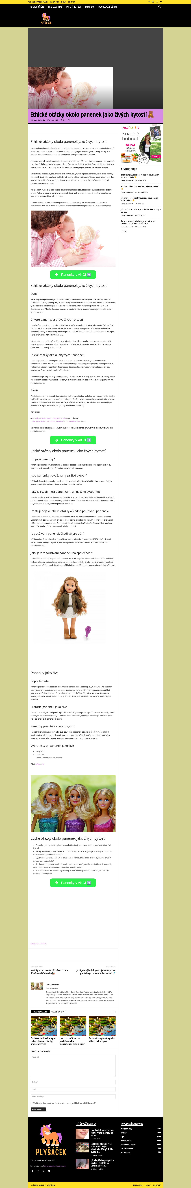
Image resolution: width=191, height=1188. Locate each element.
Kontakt (71, 2)
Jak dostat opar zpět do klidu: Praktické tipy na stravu (102, 1132)
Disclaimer (54, 2)
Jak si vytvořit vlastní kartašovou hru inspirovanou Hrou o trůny (72, 1041)
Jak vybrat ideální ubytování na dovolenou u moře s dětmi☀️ (139, 199)
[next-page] (114, 1011)
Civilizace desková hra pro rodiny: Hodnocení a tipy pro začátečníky (43, 1041)
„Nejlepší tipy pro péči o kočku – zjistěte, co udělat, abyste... (102, 1163)
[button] (159, 7)
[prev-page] (111, 1011)
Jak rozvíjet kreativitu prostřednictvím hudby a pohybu (141, 210)
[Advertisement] (95, 46)
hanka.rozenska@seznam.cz (54, 1166)
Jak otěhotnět (73, 6)
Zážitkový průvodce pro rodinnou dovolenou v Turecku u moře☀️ (140, 176)
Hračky (124, 1132)
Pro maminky (55, 6)
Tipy (122, 1136)
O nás (63, 2)
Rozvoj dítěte (37, 6)
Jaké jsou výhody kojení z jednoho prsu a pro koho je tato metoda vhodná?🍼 (96, 972)
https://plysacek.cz (52, 988)
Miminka (89, 6)
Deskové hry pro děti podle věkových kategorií (102, 1039)
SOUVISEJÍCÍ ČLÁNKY (40, 1011)
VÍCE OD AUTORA (57, 1011)
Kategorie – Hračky (38, 944)
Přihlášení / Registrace (37, 2)
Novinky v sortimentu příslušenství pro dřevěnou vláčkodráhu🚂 (49, 972)
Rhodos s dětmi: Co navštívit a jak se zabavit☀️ (140, 187)
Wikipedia (40, 764)
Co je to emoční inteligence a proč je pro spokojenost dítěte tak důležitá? (138, 222)
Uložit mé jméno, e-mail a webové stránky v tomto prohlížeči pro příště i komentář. (64, 1103)
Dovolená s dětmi (107, 6)
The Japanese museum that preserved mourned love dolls (56, 421)
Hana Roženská (39, 120)
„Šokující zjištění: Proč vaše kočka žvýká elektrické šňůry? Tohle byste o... (102, 1147)
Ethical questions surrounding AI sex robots (50, 418)
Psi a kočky (125, 1152)
